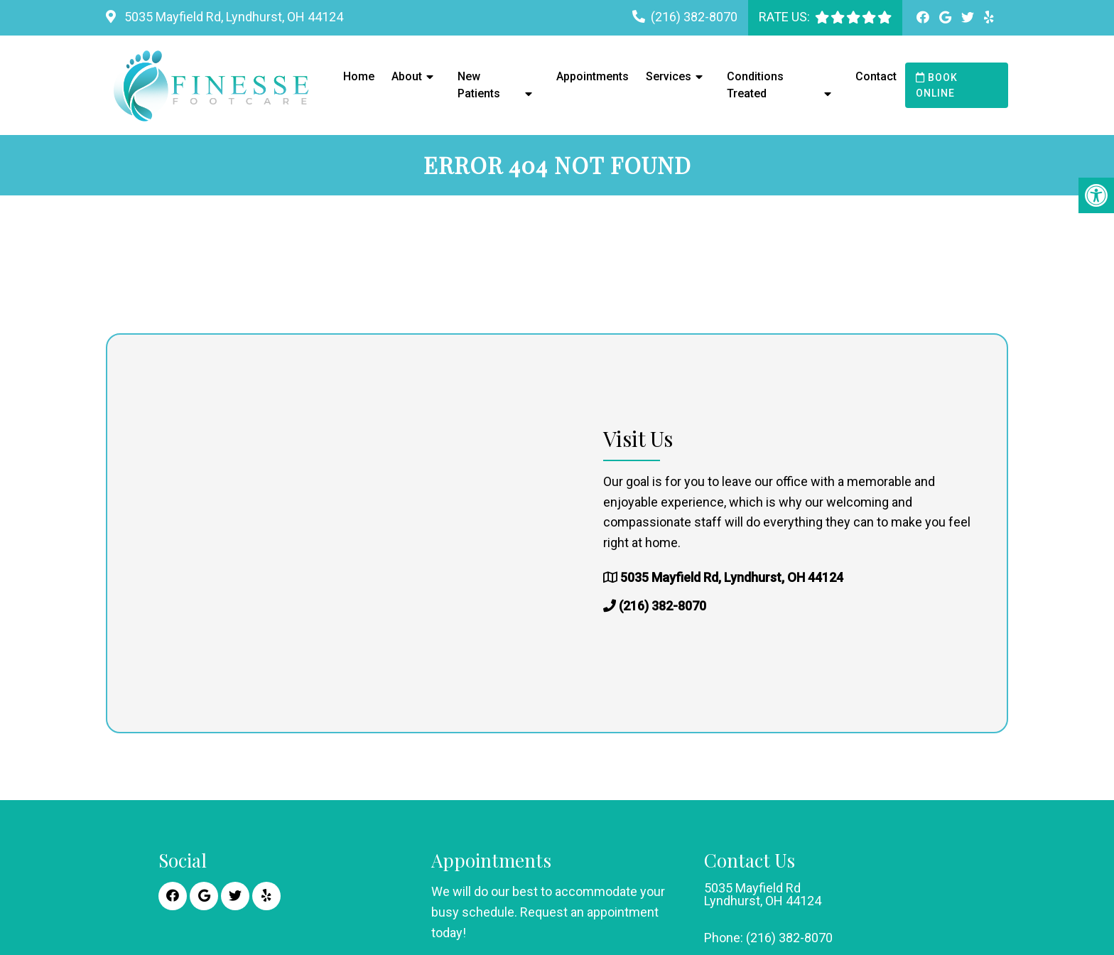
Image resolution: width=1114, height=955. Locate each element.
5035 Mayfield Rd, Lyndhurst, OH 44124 (232, 16)
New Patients (479, 85)
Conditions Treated (755, 85)
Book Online (937, 85)
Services (668, 76)
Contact (876, 76)
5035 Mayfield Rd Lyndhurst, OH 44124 (762, 894)
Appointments (592, 76)
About (406, 76)
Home (358, 76)
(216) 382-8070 (694, 16)
